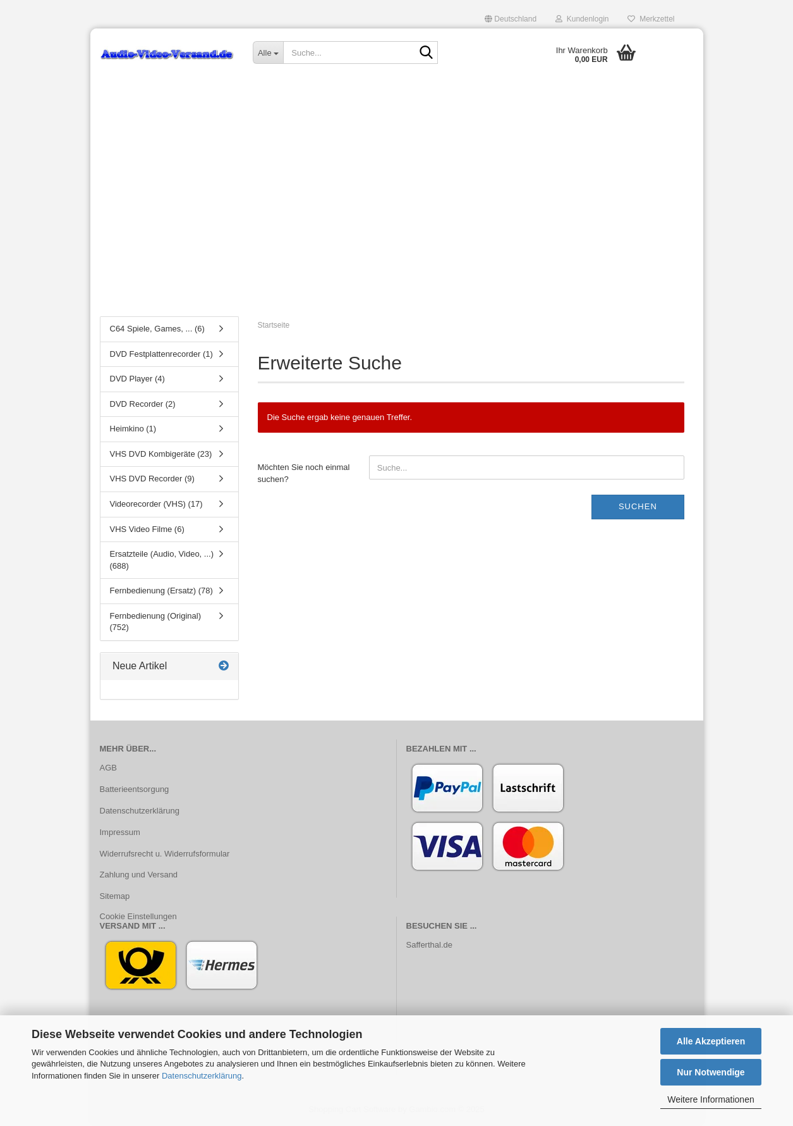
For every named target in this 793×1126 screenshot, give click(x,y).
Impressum (120, 832)
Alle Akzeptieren (711, 1041)
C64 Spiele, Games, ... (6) (157, 328)
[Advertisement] (396, 211)
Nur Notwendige (710, 1072)
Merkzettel (650, 19)
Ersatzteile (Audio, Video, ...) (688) (162, 560)
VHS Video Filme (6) (147, 529)
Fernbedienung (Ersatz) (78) (161, 590)
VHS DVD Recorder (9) (152, 478)
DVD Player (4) (137, 378)
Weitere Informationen (710, 1099)
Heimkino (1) (133, 428)
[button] (510, 18)
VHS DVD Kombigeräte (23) (161, 454)
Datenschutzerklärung (201, 1075)
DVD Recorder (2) (143, 404)
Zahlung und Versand (139, 874)
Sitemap (115, 896)
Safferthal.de (429, 945)
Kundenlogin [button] (581, 19)
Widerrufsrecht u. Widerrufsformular (165, 853)
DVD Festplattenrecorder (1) (161, 354)
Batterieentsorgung (134, 789)
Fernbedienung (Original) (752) (156, 622)
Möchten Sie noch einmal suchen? (304, 473)
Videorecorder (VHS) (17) (156, 504)
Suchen (638, 506)
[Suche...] (268, 52)
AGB (108, 767)
